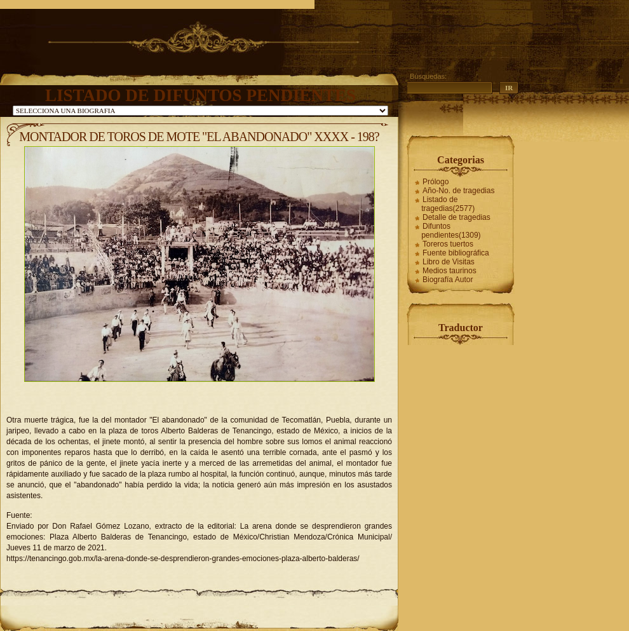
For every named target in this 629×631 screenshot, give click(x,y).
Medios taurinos (450, 270)
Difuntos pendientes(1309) (450, 231)
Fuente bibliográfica (456, 252)
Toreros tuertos (448, 244)
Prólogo (436, 181)
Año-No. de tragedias (458, 190)
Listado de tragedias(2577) (448, 204)
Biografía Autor (448, 279)
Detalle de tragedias (456, 217)
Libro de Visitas (449, 261)
